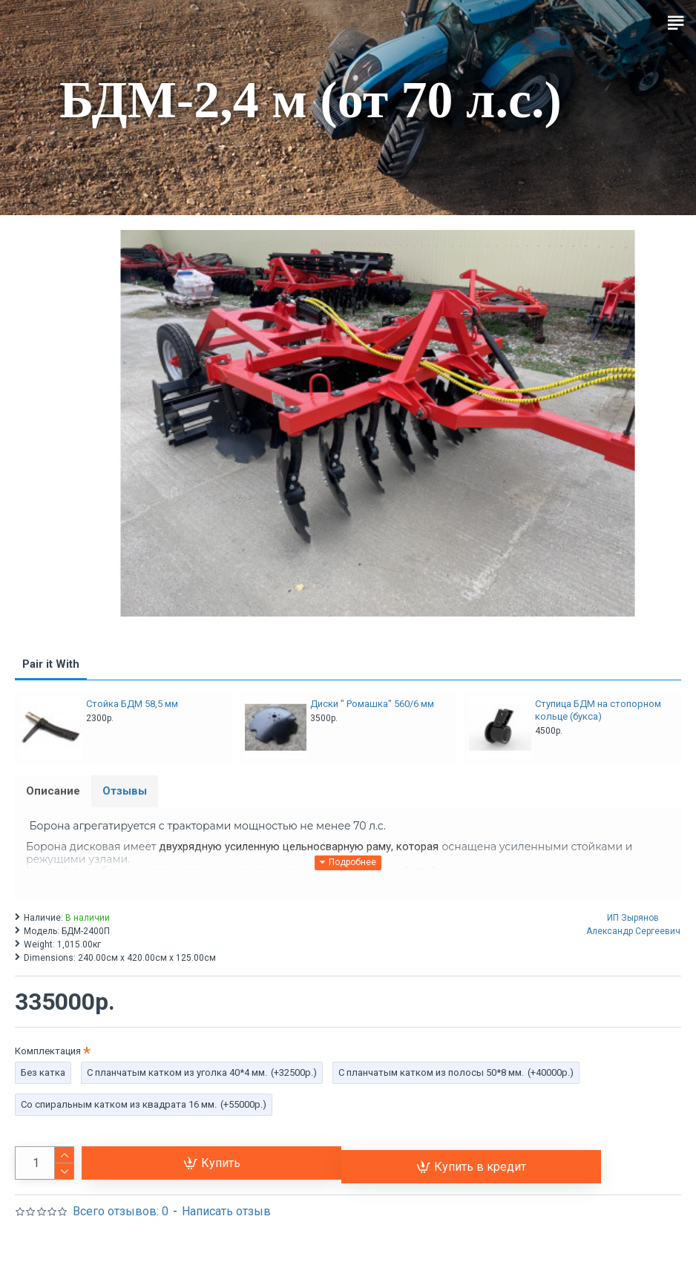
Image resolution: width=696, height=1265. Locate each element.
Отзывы (124, 791)
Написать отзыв (226, 1211)
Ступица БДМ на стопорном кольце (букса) (598, 710)
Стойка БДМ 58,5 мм (132, 703)
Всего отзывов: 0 (120, 1211)
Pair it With (50, 664)
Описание (53, 791)
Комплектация (48, 1051)
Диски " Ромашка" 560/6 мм (372, 703)
